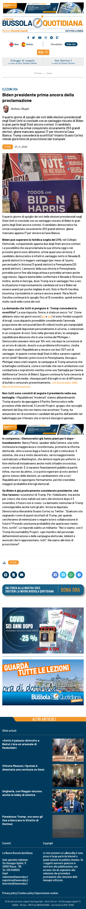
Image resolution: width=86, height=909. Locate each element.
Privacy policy (9, 893)
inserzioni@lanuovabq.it (15, 883)
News (16, 44)
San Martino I (63, 60)
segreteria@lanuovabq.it (15, 880)
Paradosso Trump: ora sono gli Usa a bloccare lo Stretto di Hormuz (22, 820)
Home (38, 73)
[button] (43, 52)
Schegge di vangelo (23, 60)
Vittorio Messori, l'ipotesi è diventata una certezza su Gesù (23, 767)
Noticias (29, 44)
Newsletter (56, 44)
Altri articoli (44, 719)
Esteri (49, 73)
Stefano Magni (20, 109)
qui (43, 316)
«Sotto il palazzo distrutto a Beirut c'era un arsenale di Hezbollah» (20, 744)
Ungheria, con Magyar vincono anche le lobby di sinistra (22, 793)
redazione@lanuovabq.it (15, 876)
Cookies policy (26, 893)
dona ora (71, 44)
